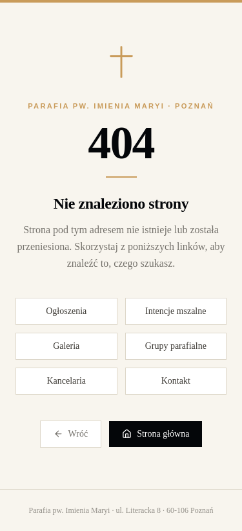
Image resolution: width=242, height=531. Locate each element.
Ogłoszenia (66, 311)
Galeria (66, 346)
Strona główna (155, 434)
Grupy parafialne (176, 346)
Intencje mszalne (175, 311)
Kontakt (175, 381)
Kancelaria (66, 381)
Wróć (71, 434)
